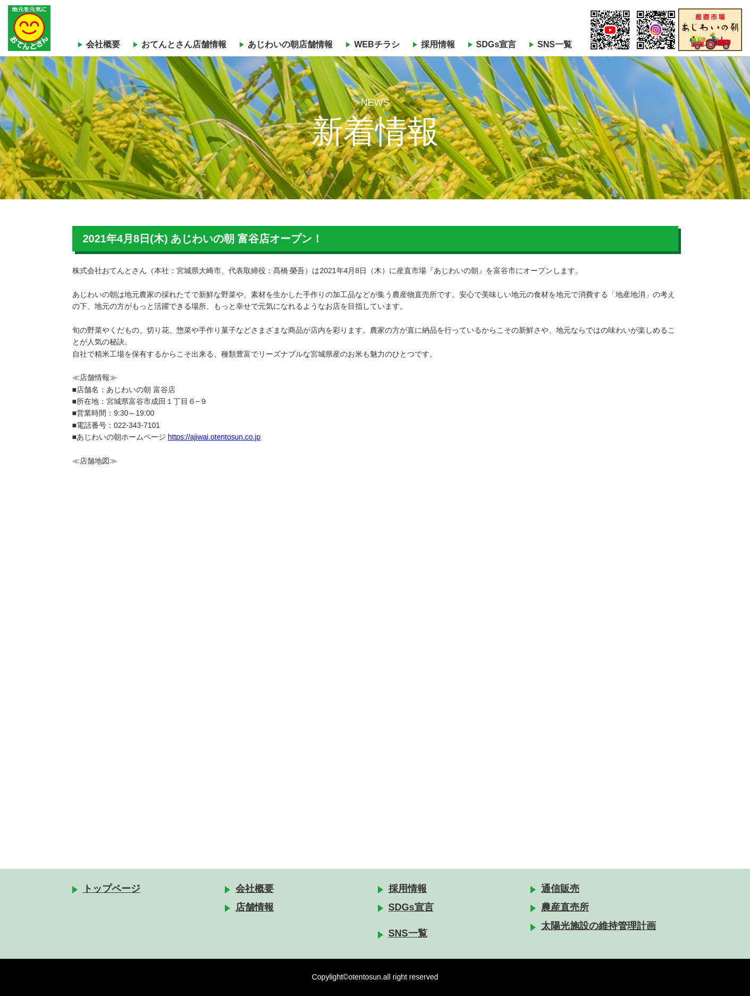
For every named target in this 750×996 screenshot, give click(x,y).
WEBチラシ (376, 44)
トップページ (111, 888)
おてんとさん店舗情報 (183, 44)
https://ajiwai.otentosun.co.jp (215, 437)
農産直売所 (565, 907)
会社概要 (103, 44)
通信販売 (560, 888)
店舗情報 (254, 907)
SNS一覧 (554, 44)
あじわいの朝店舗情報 (290, 44)
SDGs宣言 (496, 44)
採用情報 (438, 44)
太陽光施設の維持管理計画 (598, 926)
